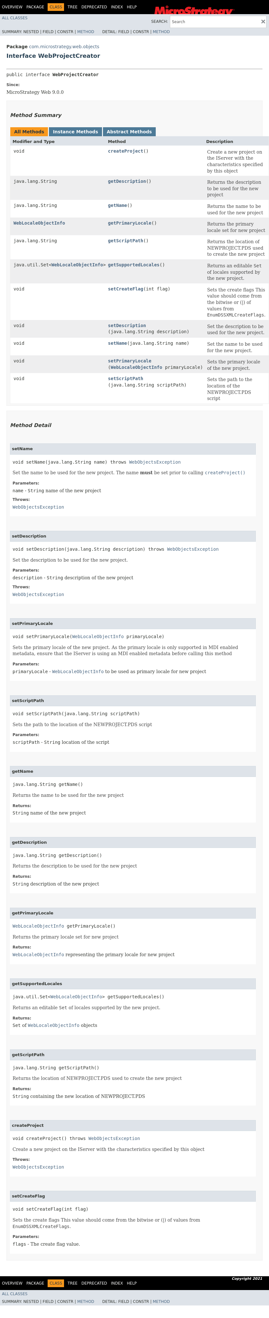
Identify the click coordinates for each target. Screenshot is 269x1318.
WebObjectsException (155, 462)
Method (85, 32)
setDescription (127, 325)
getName (117, 205)
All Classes (14, 18)
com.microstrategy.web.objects (64, 46)
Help (132, 7)
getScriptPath (126, 240)
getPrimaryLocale (130, 223)
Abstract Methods (129, 131)
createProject (126, 151)
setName (117, 343)
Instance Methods (75, 131)
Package (35, 7)
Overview (12, 7)
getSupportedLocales (134, 264)
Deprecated (94, 7)
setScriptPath (126, 378)
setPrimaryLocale (130, 360)
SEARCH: (159, 21)
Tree (73, 7)
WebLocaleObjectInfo (39, 223)
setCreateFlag (126, 288)
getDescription (127, 181)
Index (117, 7)
